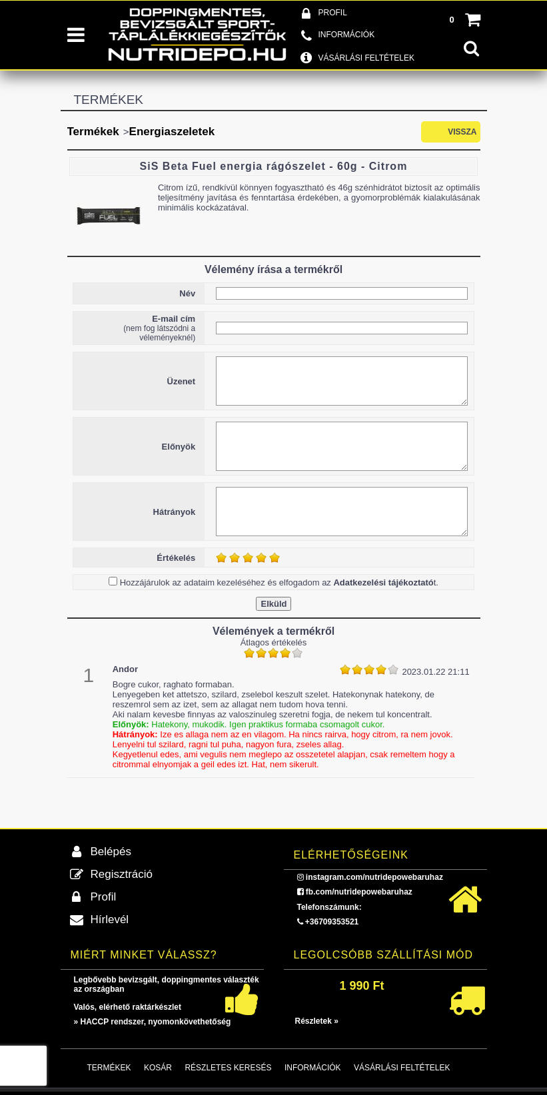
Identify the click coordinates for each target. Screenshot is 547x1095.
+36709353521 (331, 921)
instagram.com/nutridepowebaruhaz (374, 877)
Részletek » (316, 1021)
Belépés (111, 851)
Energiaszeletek (172, 131)
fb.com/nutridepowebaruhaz (359, 892)
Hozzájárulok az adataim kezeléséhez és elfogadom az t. (279, 582)
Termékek (93, 131)
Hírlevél (110, 919)
